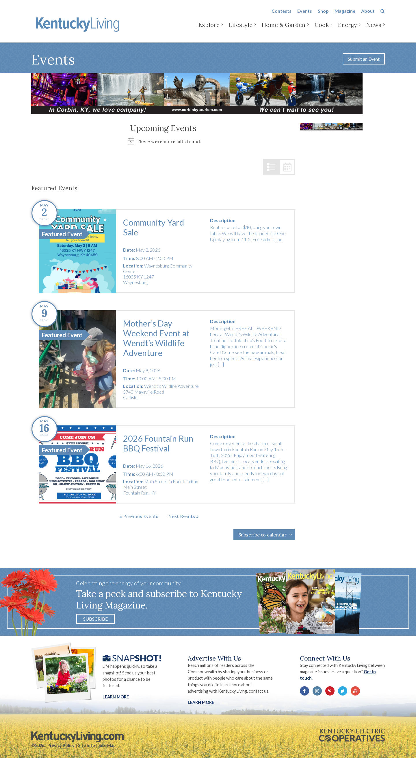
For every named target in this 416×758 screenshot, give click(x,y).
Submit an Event (364, 59)
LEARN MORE (201, 702)
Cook (322, 28)
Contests (281, 15)
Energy (347, 28)
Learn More (116, 696)
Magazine (345, 15)
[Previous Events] (139, 516)
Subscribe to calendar (262, 535)
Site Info (86, 745)
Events (304, 15)
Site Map (107, 745)
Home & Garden (283, 28)
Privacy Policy (61, 745)
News (373, 28)
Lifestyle (240, 28)
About (368, 15)
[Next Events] (183, 516)
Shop (323, 15)
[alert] (163, 141)
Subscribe (95, 618)
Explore (209, 28)
